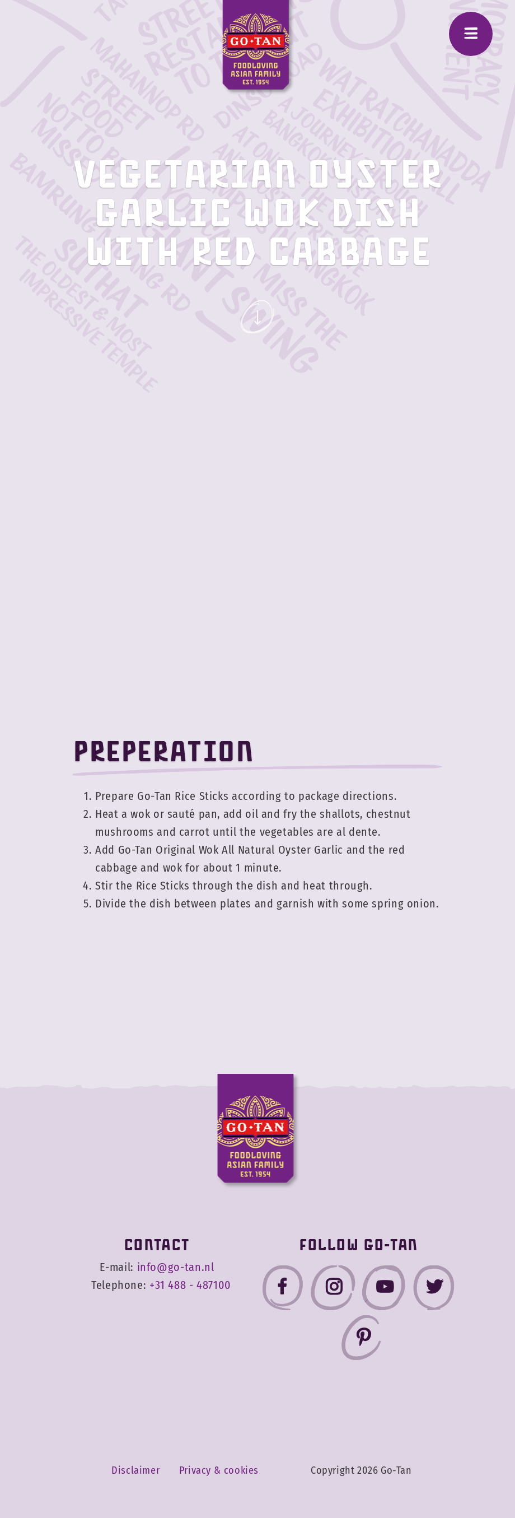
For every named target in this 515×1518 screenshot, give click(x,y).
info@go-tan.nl (175, 1267)
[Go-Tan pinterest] (361, 1340)
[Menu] (471, 34)
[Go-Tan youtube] (383, 1290)
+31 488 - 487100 (190, 1285)
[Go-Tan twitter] (433, 1290)
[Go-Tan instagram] (333, 1290)
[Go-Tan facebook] (282, 1290)
